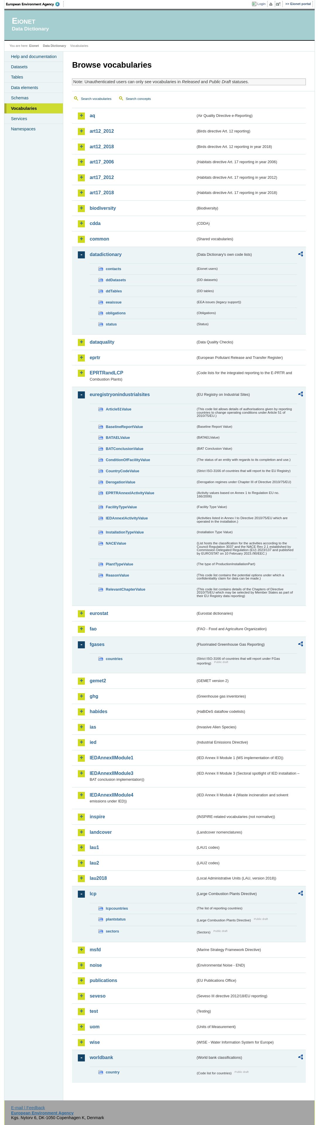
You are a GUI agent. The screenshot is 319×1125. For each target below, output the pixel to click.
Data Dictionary (54, 45)
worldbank (101, 1057)
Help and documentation (33, 56)
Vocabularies (24, 108)
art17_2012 (102, 177)
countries (114, 659)
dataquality (102, 342)
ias (93, 727)
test (94, 1011)
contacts (113, 269)
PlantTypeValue (119, 564)
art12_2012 (102, 131)
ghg (94, 696)
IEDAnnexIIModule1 (111, 757)
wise (95, 1042)
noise (96, 965)
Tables (17, 77)
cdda (95, 223)
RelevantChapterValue (125, 589)
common (99, 238)
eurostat (99, 613)
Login (261, 4)
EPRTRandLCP (106, 372)
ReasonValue (117, 575)
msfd (95, 949)
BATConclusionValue (124, 448)
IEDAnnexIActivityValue (127, 518)
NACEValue (116, 543)
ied (93, 742)
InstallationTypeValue (125, 532)
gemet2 (98, 680)
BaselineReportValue (124, 427)
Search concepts (138, 98)
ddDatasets (116, 280)
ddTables (114, 291)
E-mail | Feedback (28, 1107)
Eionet (34, 45)
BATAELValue (118, 437)
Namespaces (23, 129)
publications (103, 980)
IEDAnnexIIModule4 (111, 794)
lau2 (94, 862)
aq (92, 115)
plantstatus (116, 919)
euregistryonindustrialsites (120, 394)
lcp (93, 893)
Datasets (19, 66)
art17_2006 (102, 161)
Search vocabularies (96, 98)
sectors (112, 931)
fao (93, 628)
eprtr (95, 357)
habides (98, 711)
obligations (116, 313)
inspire (97, 816)
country (112, 1072)
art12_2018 (102, 146)
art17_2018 (102, 192)
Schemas (19, 98)
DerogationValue (120, 482)
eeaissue (113, 302)
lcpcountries (117, 908)
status (111, 324)
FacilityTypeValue (121, 507)
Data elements (24, 87)
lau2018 (98, 878)
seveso (97, 995)
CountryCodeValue (122, 471)
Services (19, 118)
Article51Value (118, 409)
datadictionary (105, 254)
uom (95, 1026)
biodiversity (103, 208)
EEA (35, 4)
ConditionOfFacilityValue (128, 460)
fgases (97, 644)
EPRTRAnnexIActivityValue (130, 493)
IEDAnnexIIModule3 (111, 773)
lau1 (94, 847)
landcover (101, 832)
